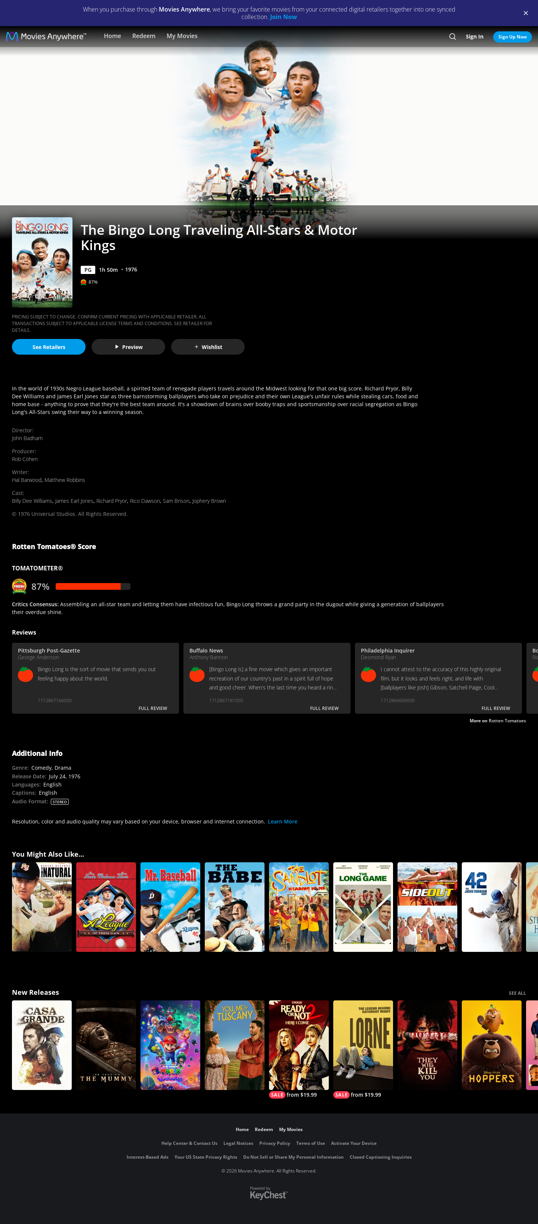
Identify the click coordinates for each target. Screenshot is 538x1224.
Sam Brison (176, 500)
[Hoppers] (492, 1045)
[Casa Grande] (42, 1045)
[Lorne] (363, 1049)
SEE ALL (517, 993)
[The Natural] (42, 907)
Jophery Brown (209, 500)
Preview (128, 347)
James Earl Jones (74, 500)
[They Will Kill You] (427, 1045)
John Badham (27, 438)
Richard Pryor (111, 500)
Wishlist (208, 347)
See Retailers (49, 347)
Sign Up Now (512, 37)
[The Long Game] (363, 907)
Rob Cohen (25, 458)
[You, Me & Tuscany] (235, 1045)
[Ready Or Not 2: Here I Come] (299, 1049)
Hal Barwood (26, 479)
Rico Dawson (145, 500)
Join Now (283, 17)
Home (112, 36)
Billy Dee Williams (32, 500)
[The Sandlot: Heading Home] (299, 907)
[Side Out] (427, 907)
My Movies (182, 36)
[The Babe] (235, 907)
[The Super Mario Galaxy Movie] (170, 1045)
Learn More (282, 821)
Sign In (474, 36)
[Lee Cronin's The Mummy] (106, 1045)
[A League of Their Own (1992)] (106, 907)
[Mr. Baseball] (170, 907)
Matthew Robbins (64, 479)
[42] (492, 907)
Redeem (143, 36)
